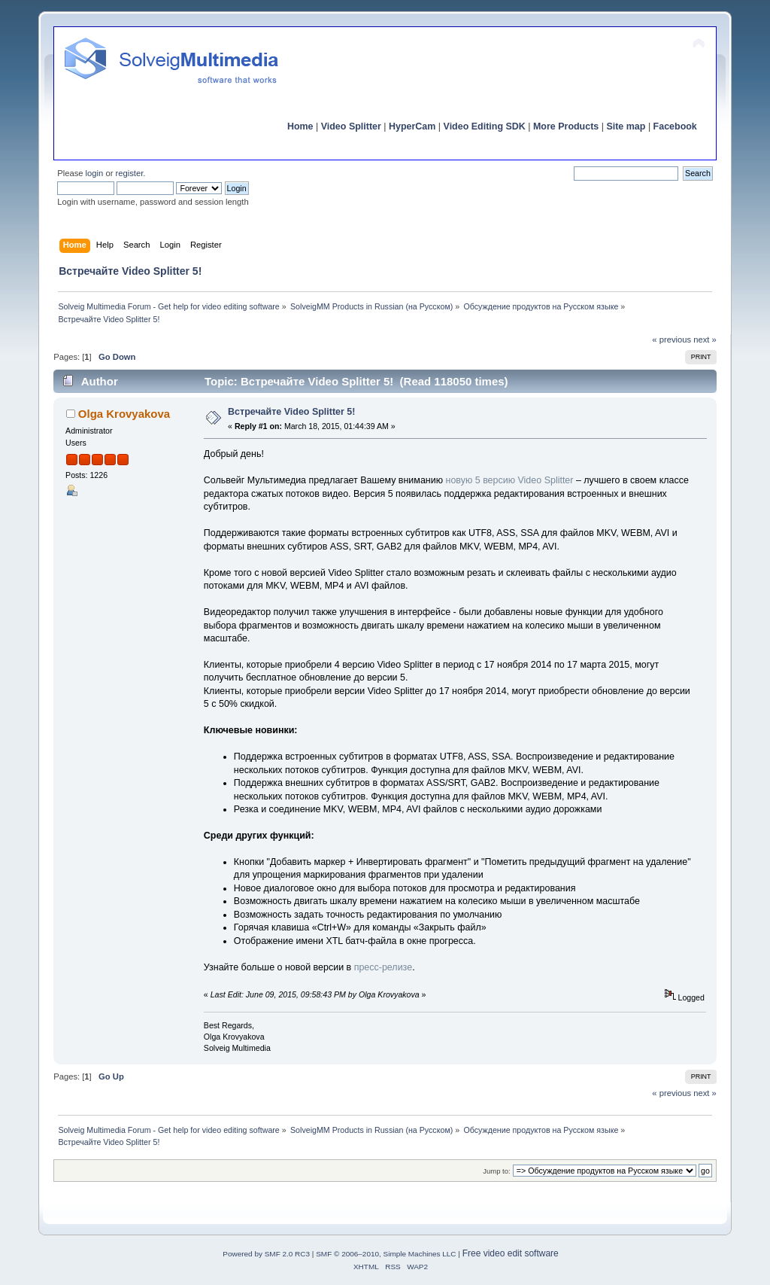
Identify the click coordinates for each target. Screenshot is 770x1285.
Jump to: (497, 1171)
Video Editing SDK (485, 126)
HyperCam (412, 126)
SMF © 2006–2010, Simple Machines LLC (386, 1254)
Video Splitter (351, 126)
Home (300, 126)
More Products (566, 126)
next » (705, 339)
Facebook (675, 126)
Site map (625, 126)
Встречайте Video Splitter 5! (291, 412)
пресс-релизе (383, 967)
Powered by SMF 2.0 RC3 (266, 1254)
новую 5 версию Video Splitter (508, 480)
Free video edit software (510, 1253)
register (130, 173)
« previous (671, 339)
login (95, 173)
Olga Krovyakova (124, 413)
